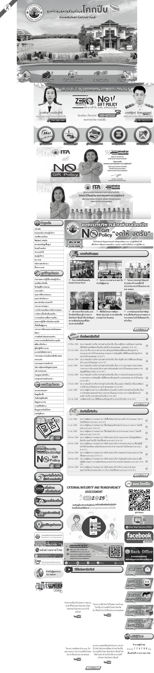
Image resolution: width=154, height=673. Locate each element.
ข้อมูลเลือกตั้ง (39, 394)
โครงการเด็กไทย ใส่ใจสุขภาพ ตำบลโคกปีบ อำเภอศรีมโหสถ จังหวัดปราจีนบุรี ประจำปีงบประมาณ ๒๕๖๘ (108, 607)
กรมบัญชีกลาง (39, 413)
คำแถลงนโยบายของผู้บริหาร (45, 233)
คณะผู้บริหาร (39, 256)
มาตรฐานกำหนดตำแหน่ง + (44, 379)
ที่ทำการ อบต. (40, 267)
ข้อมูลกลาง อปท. (40, 402)
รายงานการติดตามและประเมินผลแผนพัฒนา (48, 331)
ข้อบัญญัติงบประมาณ (42, 287)
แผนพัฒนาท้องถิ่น (41, 283)
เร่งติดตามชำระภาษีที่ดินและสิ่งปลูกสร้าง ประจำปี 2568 (103, 399)
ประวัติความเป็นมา (41, 237)
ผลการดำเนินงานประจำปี (43, 302)
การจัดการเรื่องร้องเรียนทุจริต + (45, 314)
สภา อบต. (38, 260)
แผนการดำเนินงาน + (42, 298)
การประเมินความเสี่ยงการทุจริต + (46, 318)
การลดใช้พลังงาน (40, 406)
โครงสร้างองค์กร (40, 248)
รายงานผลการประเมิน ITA (44, 363)
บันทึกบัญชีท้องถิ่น (41, 398)
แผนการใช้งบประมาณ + (43, 294)
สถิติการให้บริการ (41, 344)
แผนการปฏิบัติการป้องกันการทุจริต (47, 321)
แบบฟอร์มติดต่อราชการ (43, 352)
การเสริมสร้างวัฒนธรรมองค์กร (45, 337)
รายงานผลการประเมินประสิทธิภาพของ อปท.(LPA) (48, 358)
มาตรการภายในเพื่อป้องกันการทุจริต (47, 340)
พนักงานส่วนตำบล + (42, 263)
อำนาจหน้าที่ (39, 252)
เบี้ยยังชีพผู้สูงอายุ (41, 325)
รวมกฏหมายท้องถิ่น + (42, 375)
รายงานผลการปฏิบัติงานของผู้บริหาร (47, 279)
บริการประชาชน (40, 371)
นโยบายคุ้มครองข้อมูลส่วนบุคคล (46, 367)
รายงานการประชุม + (42, 306)
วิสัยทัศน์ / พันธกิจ (41, 240)
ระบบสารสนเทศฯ (41, 390)
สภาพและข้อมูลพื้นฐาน (43, 244)
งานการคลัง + (39, 291)
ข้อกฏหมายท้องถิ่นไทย (42, 410)
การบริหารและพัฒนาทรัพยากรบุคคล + (48, 310)
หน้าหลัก (38, 229)
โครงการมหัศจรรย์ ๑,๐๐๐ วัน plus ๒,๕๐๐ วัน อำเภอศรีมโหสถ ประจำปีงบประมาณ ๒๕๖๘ (78, 651)
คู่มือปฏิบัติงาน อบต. (42, 348)
